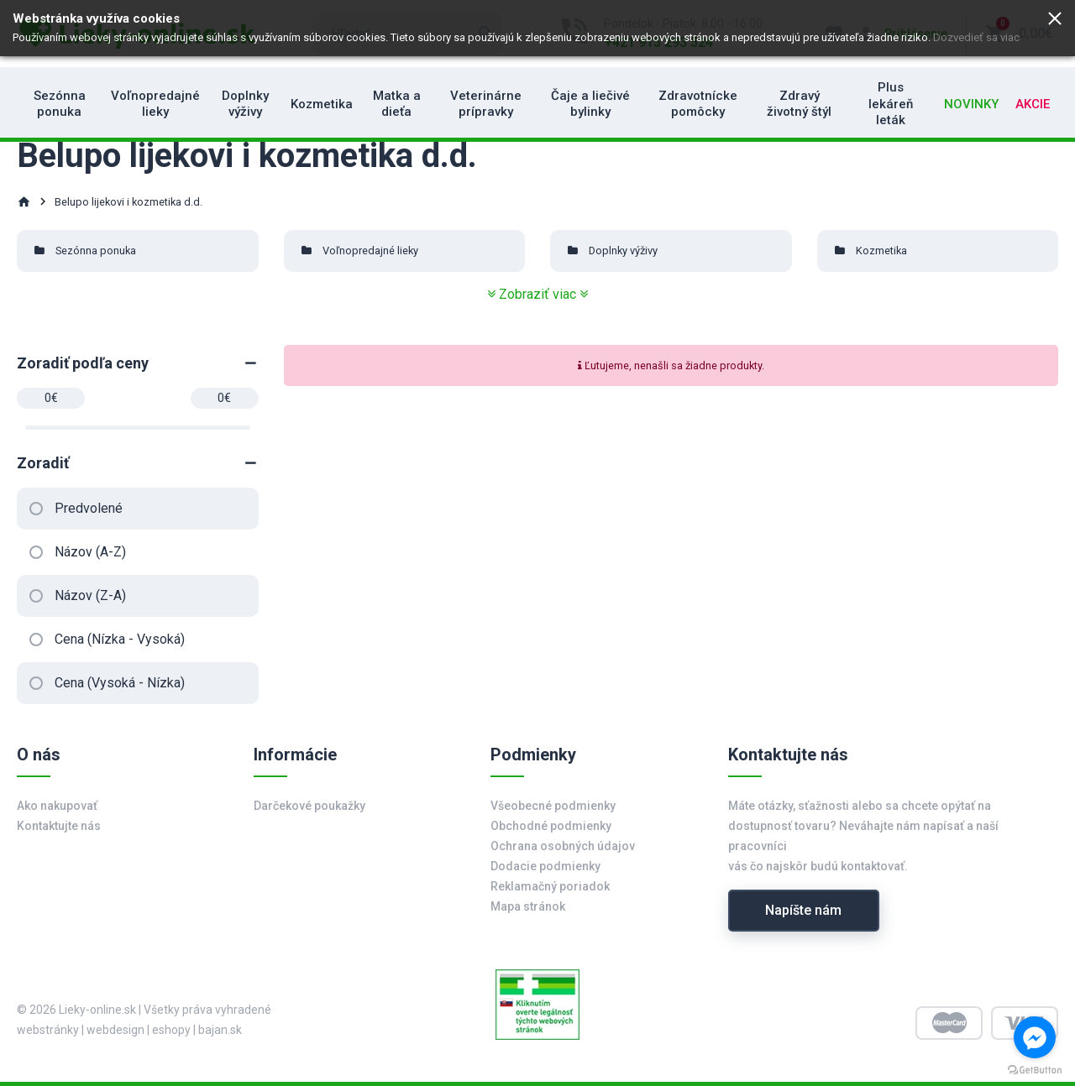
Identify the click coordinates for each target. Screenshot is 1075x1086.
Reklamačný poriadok (550, 886)
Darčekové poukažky (309, 805)
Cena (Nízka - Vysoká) (120, 639)
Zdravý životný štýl (799, 104)
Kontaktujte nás (59, 826)
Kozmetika (322, 104)
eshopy (171, 1029)
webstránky (48, 1029)
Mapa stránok (527, 906)
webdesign (115, 1029)
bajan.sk (220, 1029)
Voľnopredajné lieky (155, 104)
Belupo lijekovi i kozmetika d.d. (128, 202)
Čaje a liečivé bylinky (590, 104)
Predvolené (89, 508)
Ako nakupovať (57, 805)
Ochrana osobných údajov (562, 846)
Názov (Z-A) (90, 595)
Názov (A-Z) (90, 552)
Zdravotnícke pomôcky (697, 104)
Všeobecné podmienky (553, 805)
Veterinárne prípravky (486, 104)
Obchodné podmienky (550, 826)
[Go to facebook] (1035, 1037)
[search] (407, 34)
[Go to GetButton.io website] (1035, 1069)
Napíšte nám (803, 910)
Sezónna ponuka (60, 104)
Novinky (971, 104)
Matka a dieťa (397, 104)
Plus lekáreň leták (890, 104)
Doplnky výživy (245, 104)
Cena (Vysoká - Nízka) (120, 683)
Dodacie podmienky (545, 866)
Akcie (1032, 104)
